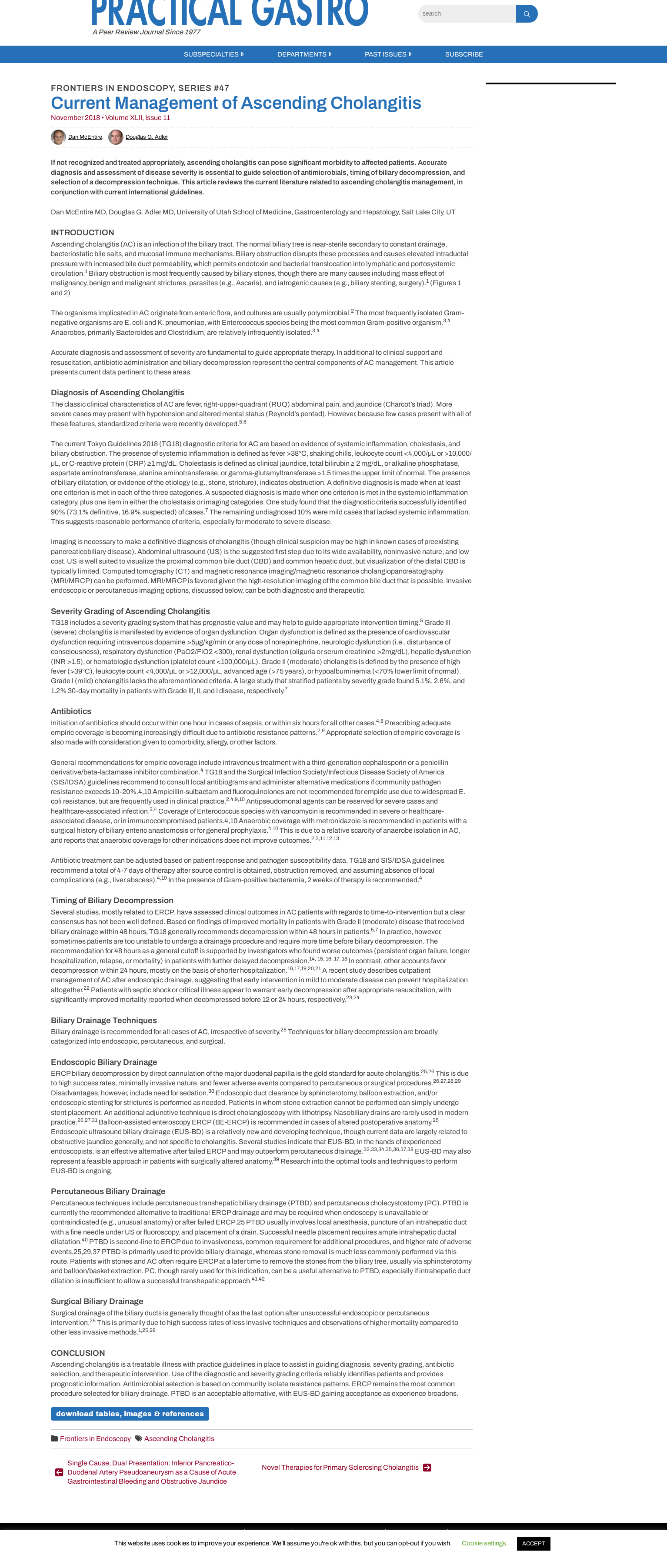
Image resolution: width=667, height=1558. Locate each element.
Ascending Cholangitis (179, 1438)
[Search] (467, 14)
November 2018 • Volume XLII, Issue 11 (110, 117)
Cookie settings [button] (484, 1543)
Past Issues (386, 54)
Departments (302, 54)
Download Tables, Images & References (130, 1414)
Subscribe (464, 54)
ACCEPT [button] (533, 1544)
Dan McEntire (76, 137)
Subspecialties (211, 54)
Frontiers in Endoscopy (95, 1438)
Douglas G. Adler (138, 137)
